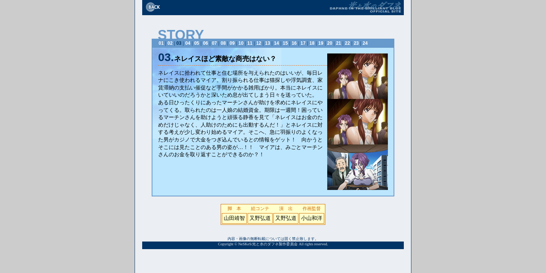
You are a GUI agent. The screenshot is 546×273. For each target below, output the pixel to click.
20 (329, 43)
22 (347, 43)
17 (303, 43)
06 (205, 43)
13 (267, 43)
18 (311, 43)
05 (196, 43)
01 (160, 43)
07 (214, 43)
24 (364, 43)
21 (338, 43)
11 (249, 43)
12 (258, 43)
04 (187, 43)
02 (170, 43)
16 (294, 43)
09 (231, 43)
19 (320, 43)
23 (356, 43)
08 (223, 43)
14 (276, 43)
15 (285, 43)
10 (240, 43)
